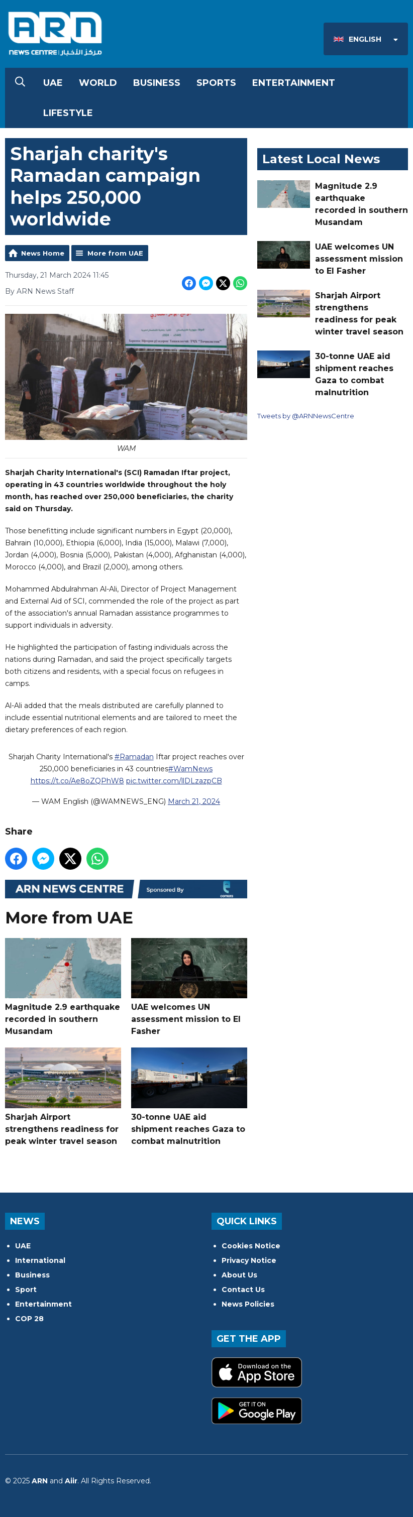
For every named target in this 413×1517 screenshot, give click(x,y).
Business (156, 82)
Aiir (71, 1480)
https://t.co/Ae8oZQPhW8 (77, 780)
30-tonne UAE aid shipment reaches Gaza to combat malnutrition (189, 1096)
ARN (40, 1480)
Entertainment (293, 82)
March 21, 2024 (194, 801)
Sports (216, 82)
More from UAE (115, 253)
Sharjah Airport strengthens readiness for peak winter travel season (63, 1096)
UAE (53, 82)
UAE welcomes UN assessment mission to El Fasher (189, 987)
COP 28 (29, 1318)
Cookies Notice (251, 1245)
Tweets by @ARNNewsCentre (305, 416)
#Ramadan (134, 756)
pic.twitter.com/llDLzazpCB (174, 780)
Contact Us (243, 1289)
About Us (239, 1274)
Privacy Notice (249, 1260)
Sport (26, 1289)
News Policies (248, 1304)
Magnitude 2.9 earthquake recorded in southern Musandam (63, 987)
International (40, 1260)
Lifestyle (68, 113)
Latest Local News (321, 159)
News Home (42, 253)
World (98, 82)
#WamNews (190, 768)
